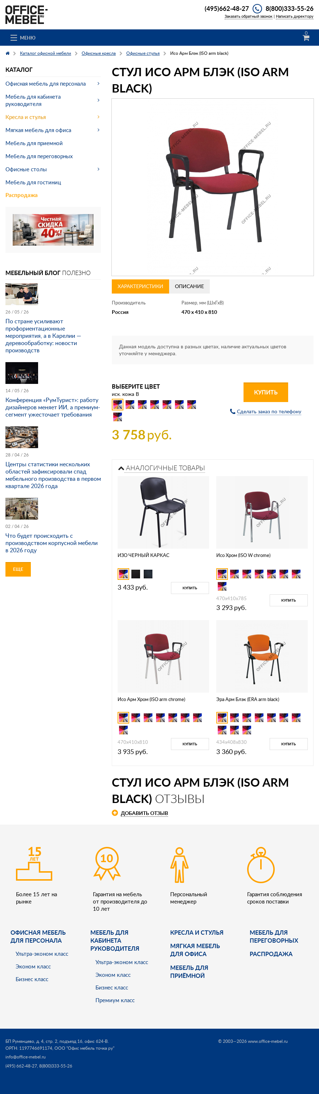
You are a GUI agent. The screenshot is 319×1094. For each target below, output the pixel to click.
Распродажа (21, 195)
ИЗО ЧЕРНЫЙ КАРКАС (143, 555)
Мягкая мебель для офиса (38, 130)
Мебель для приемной (34, 143)
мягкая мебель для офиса (195, 950)
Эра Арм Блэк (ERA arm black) (247, 699)
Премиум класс (115, 1000)
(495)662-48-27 (227, 8)
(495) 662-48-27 (21, 1066)
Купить (266, 392)
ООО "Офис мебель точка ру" (84, 1048)
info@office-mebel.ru (25, 1057)
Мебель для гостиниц (33, 182)
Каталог (19, 69)
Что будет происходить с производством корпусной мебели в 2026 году (51, 543)
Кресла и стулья (25, 116)
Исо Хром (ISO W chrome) (243, 555)
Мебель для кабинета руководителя (33, 100)
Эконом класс (33, 966)
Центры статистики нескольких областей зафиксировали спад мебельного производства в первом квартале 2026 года (53, 475)
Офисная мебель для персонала (45, 83)
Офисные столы (26, 169)
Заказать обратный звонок (249, 16)
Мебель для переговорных (39, 156)
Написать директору (295, 16)
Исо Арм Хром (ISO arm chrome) (151, 699)
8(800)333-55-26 (290, 8)
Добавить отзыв (144, 813)
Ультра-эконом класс (42, 953)
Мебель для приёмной (189, 971)
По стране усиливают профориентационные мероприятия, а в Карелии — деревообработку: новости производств (43, 335)
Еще (18, 569)
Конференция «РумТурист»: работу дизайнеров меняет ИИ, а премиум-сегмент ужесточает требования (52, 407)
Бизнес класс (32, 979)
